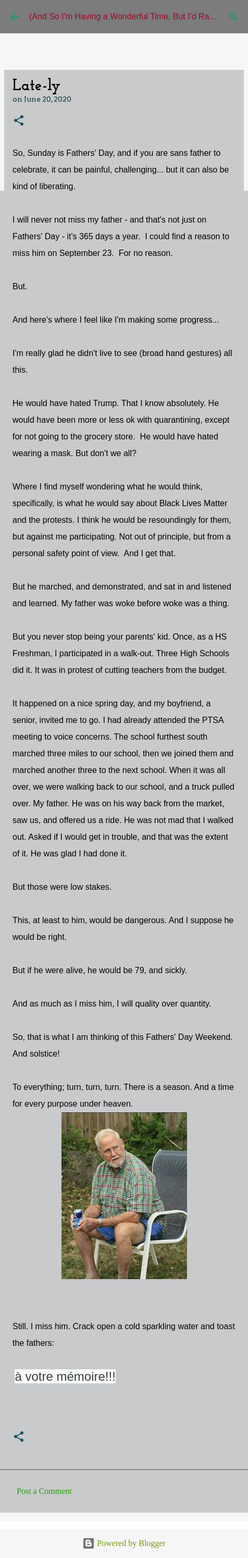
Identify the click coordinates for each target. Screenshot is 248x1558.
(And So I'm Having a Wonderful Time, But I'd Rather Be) (134, 16)
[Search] (233, 16)
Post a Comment (44, 1491)
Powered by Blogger (124, 1543)
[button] (19, 121)
